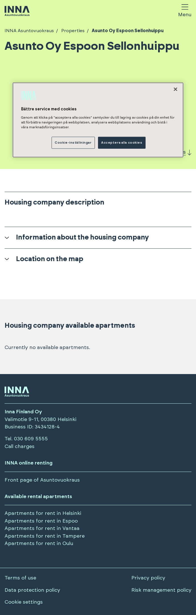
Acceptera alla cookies (121, 142)
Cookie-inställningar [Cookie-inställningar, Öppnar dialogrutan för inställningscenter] (73, 142)
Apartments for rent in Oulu (39, 543)
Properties (72, 30)
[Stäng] (175, 89)
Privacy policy (148, 578)
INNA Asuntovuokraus (29, 30)
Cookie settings (24, 602)
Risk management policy (161, 590)
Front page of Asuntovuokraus (42, 480)
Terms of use (20, 578)
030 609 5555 (31, 438)
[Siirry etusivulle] (17, 11)
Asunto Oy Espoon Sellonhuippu (127, 30)
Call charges (19, 446)
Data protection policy (32, 590)
